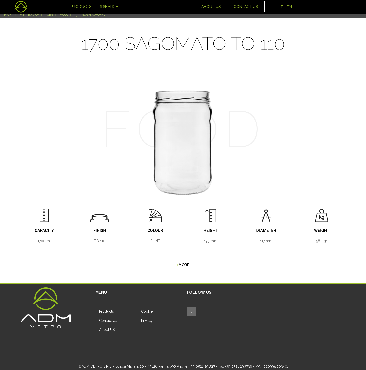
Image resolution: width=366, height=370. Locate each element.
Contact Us (108, 320)
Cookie (147, 311)
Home (7, 15)
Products (106, 311)
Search (106, 6)
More (183, 265)
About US (107, 330)
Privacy (147, 320)
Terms (210, 364)
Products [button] (73, 6)
